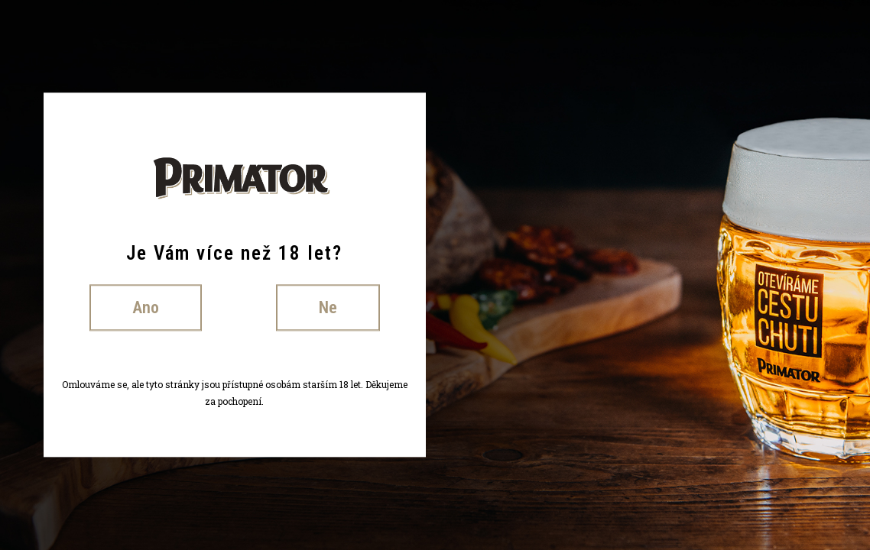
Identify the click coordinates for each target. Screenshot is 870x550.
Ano (145, 307)
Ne (328, 307)
